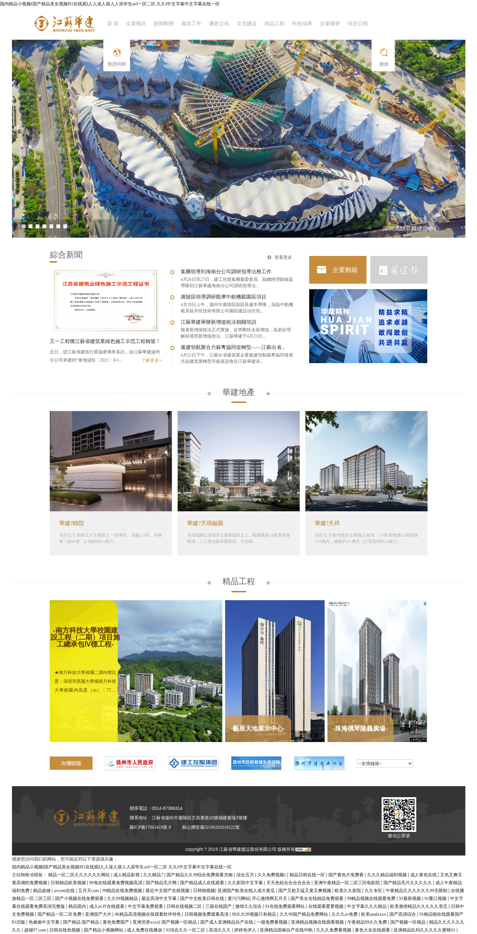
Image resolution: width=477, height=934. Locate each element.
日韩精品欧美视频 (69, 882)
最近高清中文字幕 (159, 898)
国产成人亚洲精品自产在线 (227, 922)
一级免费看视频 (273, 922)
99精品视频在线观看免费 (372, 898)
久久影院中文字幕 (246, 882)
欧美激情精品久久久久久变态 (419, 906)
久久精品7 (153, 875)
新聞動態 (164, 23)
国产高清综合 (403, 914)
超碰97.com (35, 930)
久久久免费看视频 (334, 930)
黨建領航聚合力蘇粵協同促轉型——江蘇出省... (233, 347)
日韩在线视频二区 (185, 906)
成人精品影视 (127, 875)
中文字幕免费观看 (146, 906)
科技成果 (302, 23)
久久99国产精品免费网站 (304, 914)
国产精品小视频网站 (104, 930)
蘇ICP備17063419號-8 (150, 827)
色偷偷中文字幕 (45, 922)
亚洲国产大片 (99, 914)
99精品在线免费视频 (122, 890)
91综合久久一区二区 (186, 930)
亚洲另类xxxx (146, 922)
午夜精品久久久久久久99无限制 (417, 890)
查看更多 (283, 257)
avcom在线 (65, 890)
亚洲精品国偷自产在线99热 (287, 930)
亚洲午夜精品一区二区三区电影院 (347, 882)
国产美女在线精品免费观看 (318, 898)
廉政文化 (219, 23)
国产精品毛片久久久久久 (408, 882)
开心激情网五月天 (270, 898)
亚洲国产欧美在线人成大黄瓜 (247, 890)
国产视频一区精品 (180, 922)
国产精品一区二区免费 (60, 914)
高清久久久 (220, 930)
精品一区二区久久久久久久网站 (79, 875)
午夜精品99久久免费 (367, 922)
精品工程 (274, 23)
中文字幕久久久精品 (367, 906)
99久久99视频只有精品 (254, 914)
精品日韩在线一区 (308, 875)
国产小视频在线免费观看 (80, 898)
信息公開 (358, 23)
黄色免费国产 (116, 922)
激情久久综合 (249, 906)
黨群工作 (191, 23)
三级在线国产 (219, 906)
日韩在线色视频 (65, 930)
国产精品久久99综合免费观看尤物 (200, 875)
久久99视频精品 (123, 898)
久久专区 (374, 890)
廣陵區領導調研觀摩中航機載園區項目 (223, 296)
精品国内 (77, 906)
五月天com (89, 890)
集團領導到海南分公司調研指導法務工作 (226, 271)
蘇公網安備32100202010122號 (211, 827)
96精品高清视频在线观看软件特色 (148, 914)
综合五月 (245, 875)
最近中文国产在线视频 (168, 890)
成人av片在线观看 (107, 906)
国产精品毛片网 (162, 882)
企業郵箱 (345, 269)
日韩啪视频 (204, 890)
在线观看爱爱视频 (326, 906)
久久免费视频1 (272, 875)
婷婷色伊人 (246, 930)
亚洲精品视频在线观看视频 (318, 922)
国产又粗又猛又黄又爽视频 (305, 890)
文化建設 (247, 23)
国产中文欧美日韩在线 (202, 898)
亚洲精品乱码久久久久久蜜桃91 (425, 930)
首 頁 (112, 23)
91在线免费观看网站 (285, 906)
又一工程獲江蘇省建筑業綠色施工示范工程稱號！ (105, 341)
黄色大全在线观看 (373, 930)
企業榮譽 (330, 23)
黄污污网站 (239, 898)
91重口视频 (436, 898)
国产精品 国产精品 (81, 922)
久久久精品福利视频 (387, 875)
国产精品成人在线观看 (202, 882)
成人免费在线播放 (145, 930)
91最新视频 (410, 898)
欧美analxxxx (374, 914)
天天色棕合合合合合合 (289, 882)
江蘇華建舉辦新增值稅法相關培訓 (218, 322)
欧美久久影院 (348, 890)
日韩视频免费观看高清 (207, 914)
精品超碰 (42, 890)
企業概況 (136, 23)
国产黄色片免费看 (346, 875)
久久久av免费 (345, 914)
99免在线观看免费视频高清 (116, 882)
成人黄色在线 (424, 875)
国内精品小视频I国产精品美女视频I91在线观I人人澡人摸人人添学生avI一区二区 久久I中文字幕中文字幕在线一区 (110, 4)
